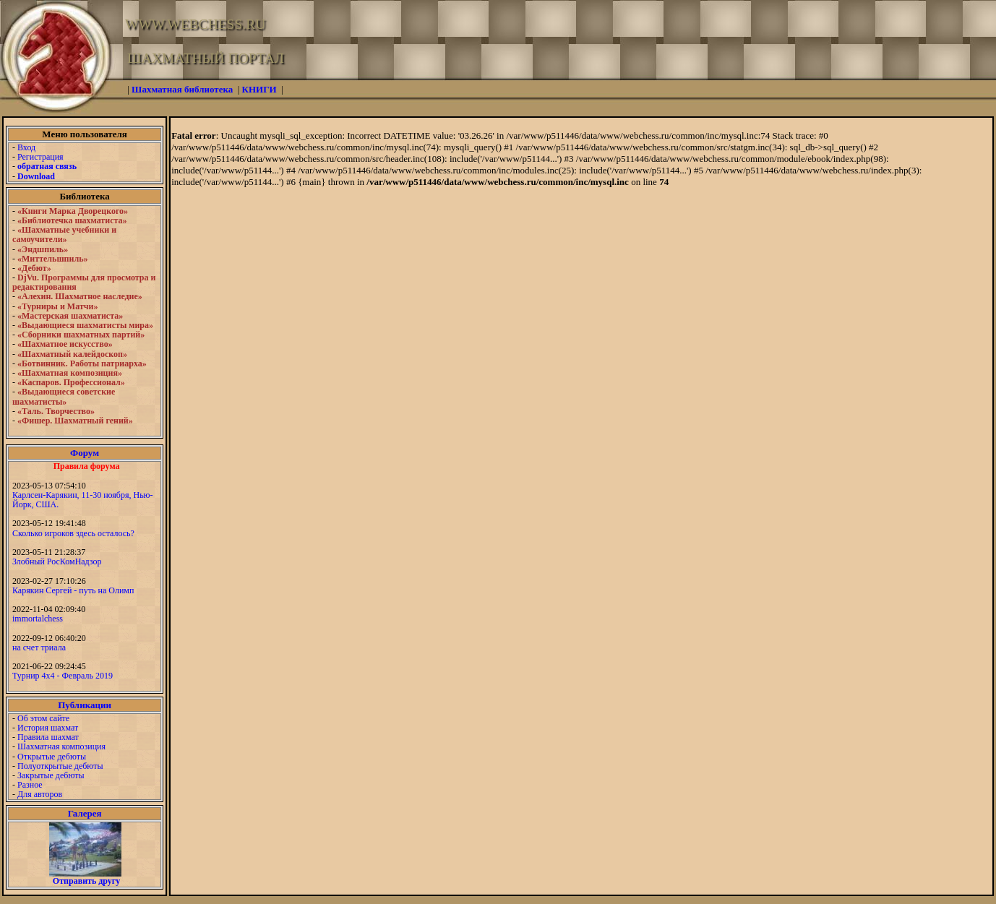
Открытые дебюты (51, 757)
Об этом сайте (43, 718)
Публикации (84, 704)
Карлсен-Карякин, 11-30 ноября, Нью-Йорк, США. (82, 499)
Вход (26, 147)
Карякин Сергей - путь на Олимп (73, 590)
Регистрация (40, 157)
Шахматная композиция (61, 746)
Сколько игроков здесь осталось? (73, 533)
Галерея (85, 813)
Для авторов (39, 794)
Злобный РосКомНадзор (57, 561)
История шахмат (47, 728)
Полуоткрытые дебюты (60, 766)
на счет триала (39, 647)
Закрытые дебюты (51, 775)
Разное (30, 785)
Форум (84, 452)
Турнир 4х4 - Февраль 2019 (62, 676)
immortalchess (37, 619)
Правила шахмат (48, 737)
